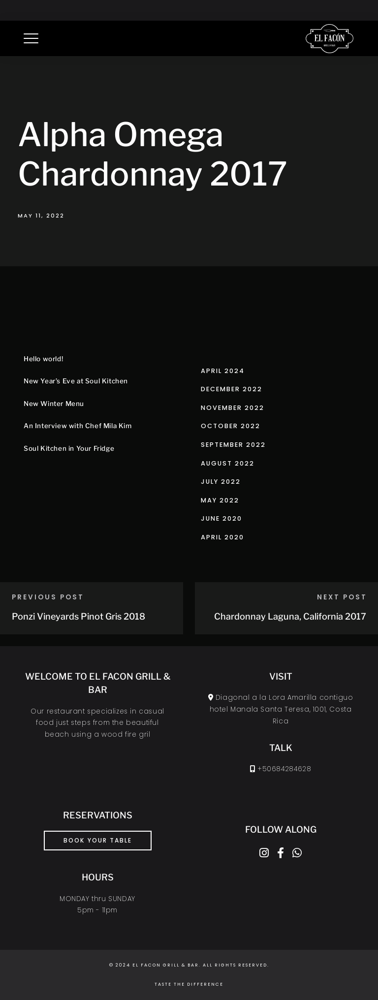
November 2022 (232, 408)
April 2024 (223, 371)
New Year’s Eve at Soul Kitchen (76, 381)
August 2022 (227, 463)
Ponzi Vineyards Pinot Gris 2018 (78, 616)
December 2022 (231, 389)
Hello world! (43, 359)
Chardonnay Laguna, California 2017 (290, 616)
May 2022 (220, 500)
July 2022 (221, 481)
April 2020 (222, 537)
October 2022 (230, 426)
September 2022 (233, 444)
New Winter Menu (54, 403)
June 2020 (221, 518)
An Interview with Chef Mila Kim (78, 426)
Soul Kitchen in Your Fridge (69, 448)
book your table (97, 840)
